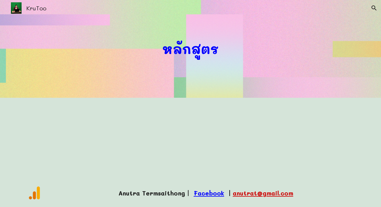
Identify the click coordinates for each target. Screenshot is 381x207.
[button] (374, 8)
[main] (190, 49)
